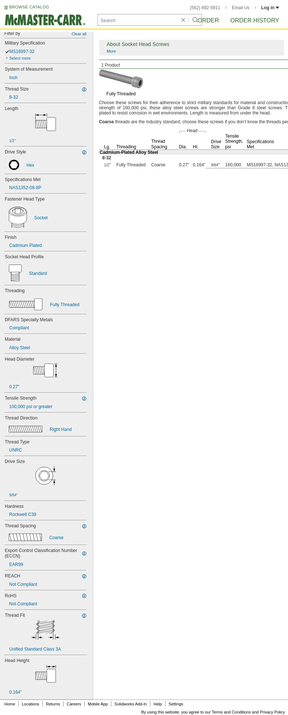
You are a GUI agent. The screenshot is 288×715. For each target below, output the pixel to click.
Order (208, 20)
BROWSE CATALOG (29, 7)
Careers (74, 704)
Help (158, 704)
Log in (270, 7)
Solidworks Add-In (130, 704)
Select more (20, 58)
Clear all (79, 34)
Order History (254, 20)
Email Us (240, 7)
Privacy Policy (272, 712)
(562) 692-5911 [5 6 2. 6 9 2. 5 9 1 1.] (205, 7)
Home (9, 704)
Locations (30, 704)
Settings (175, 704)
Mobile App (98, 704)
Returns (53, 704)
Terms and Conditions (231, 712)
